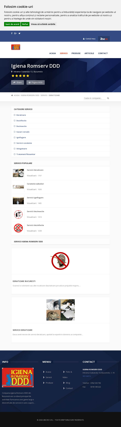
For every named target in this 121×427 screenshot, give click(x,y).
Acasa (52, 53)
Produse (76, 53)
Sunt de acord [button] (12, 24)
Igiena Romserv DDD (30, 95)
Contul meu (89, 38)
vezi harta (87, 376)
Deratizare (54, 95)
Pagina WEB (35, 82)
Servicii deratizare (22, 330)
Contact (103, 53)
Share (17, 82)
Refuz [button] (25, 24)
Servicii (63, 53)
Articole (89, 53)
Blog (66, 382)
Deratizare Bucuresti (24, 281)
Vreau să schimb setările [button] (43, 24)
